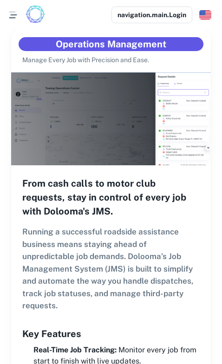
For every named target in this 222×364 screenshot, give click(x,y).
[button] (205, 15)
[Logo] (35, 15)
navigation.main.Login (152, 15)
